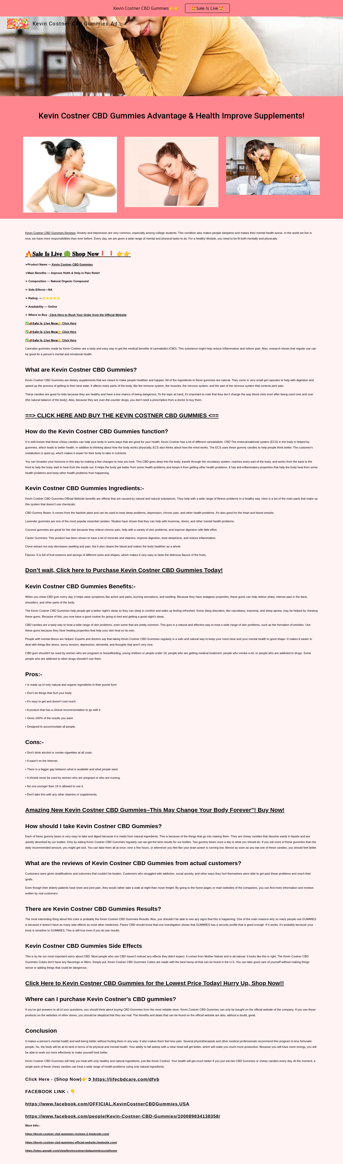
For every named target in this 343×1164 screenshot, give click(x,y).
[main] (171, 113)
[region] (171, 8)
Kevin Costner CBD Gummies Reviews (50, 232)
